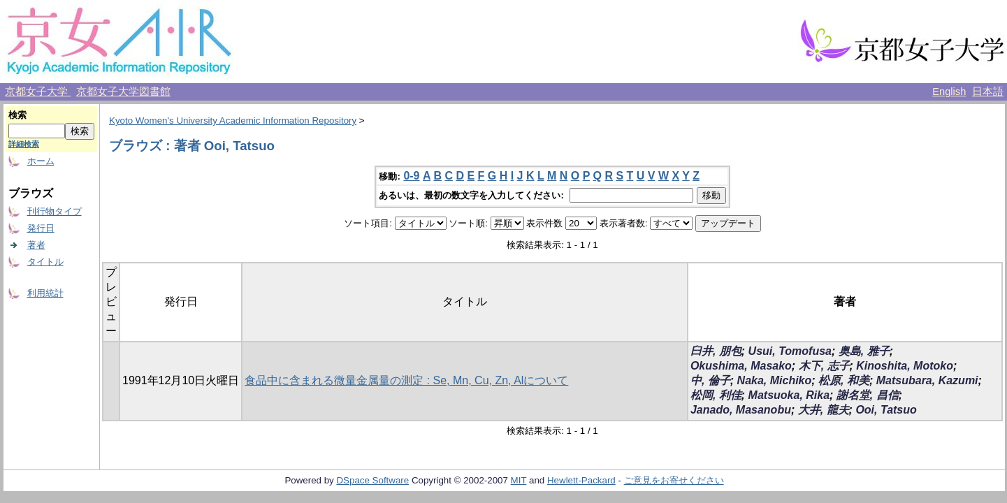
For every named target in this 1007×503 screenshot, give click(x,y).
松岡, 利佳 (715, 395)
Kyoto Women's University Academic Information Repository (232, 120)
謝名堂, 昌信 (867, 395)
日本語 (988, 91)
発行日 (41, 228)
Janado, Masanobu (740, 410)
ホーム (41, 161)
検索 (17, 115)
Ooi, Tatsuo (885, 410)
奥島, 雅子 (864, 351)
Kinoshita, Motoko (904, 366)
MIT (519, 480)
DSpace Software (372, 480)
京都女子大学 (38, 91)
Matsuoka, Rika (788, 395)
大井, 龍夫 (823, 410)
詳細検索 (23, 144)
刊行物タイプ (54, 211)
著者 (36, 245)
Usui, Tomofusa (790, 351)
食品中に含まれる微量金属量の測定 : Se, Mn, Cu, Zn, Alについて (406, 380)
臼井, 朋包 (715, 351)
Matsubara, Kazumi (927, 380)
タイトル (45, 261)
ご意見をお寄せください (674, 480)
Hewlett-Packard (581, 480)
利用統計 (45, 293)
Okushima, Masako (741, 366)
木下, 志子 (824, 366)
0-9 (411, 176)
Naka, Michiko (774, 380)
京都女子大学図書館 (123, 91)
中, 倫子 (710, 380)
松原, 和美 (843, 380)
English (949, 91)
